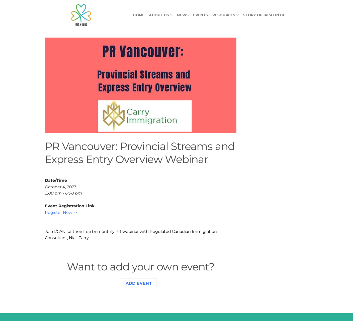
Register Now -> (61, 212)
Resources (225, 15)
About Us (160, 15)
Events (200, 15)
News (183, 15)
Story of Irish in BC (264, 15)
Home (138, 15)
